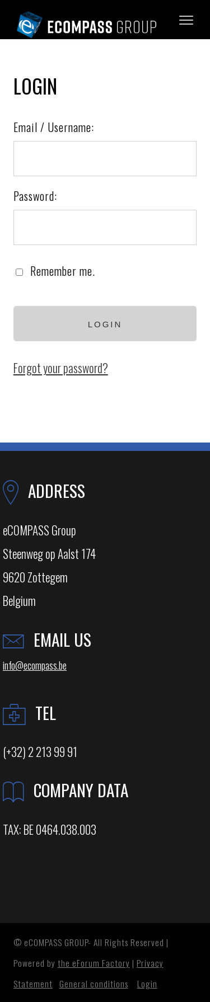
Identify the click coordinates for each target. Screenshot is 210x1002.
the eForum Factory (94, 963)
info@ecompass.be (35, 664)
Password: (35, 195)
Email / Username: (53, 127)
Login (147, 983)
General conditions (93, 983)
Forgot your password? (60, 368)
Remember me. (62, 270)
